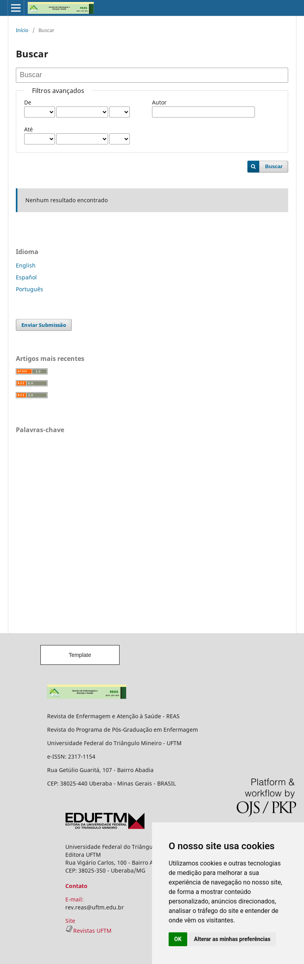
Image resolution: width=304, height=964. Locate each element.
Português (29, 289)
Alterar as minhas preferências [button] (232, 939)
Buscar (274, 166)
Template (79, 655)
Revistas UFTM (88, 930)
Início (22, 30)
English (26, 265)
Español (26, 277)
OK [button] (178, 939)
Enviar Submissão (43, 324)
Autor (159, 102)
